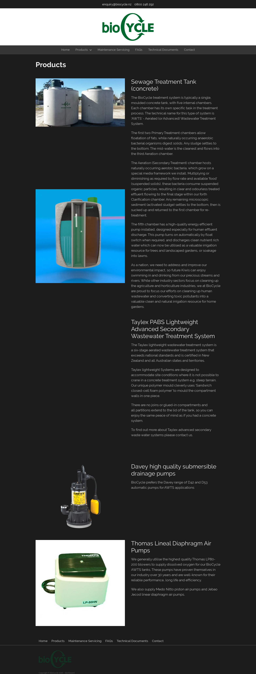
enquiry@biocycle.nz (116, 4)
